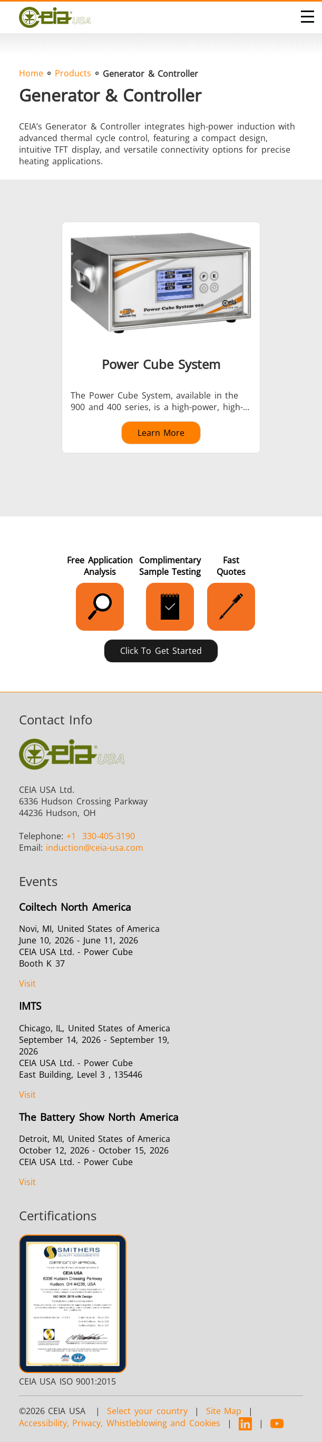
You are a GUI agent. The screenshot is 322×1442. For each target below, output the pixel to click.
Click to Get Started (161, 651)
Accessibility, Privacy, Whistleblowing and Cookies (119, 1423)
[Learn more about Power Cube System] (161, 337)
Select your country (147, 1411)
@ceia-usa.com (94, 847)
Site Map (224, 1411)
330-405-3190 (100, 836)
